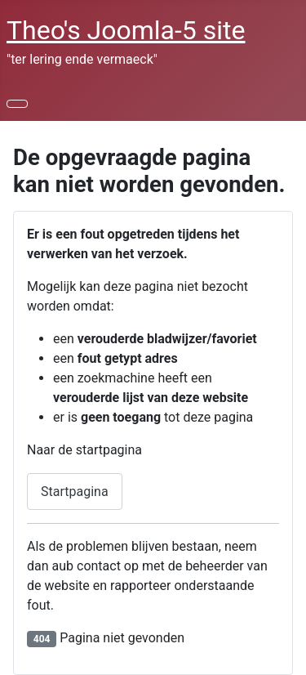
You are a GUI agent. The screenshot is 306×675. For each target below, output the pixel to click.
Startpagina (75, 491)
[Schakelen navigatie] (17, 104)
